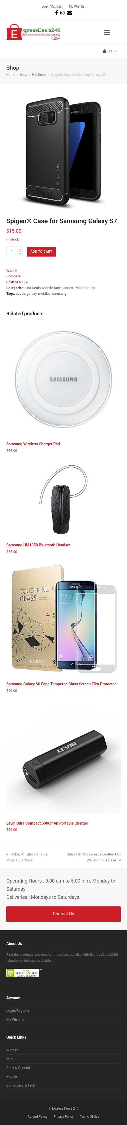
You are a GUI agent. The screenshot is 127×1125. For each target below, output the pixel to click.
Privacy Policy (64, 1116)
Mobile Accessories (57, 288)
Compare (13, 276)
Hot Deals (33, 288)
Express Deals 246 (65, 1108)
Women (12, 1050)
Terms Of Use (89, 1116)
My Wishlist (15, 1019)
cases (20, 293)
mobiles (44, 293)
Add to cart (41, 252)
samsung (59, 293)
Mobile (11, 1076)
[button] (107, 32)
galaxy (32, 293)
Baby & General (18, 1068)
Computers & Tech (20, 1085)
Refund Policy (37, 1116)
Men (9, 1059)
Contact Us (63, 913)
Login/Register (17, 1011)
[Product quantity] (11, 251)
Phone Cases (84, 288)
